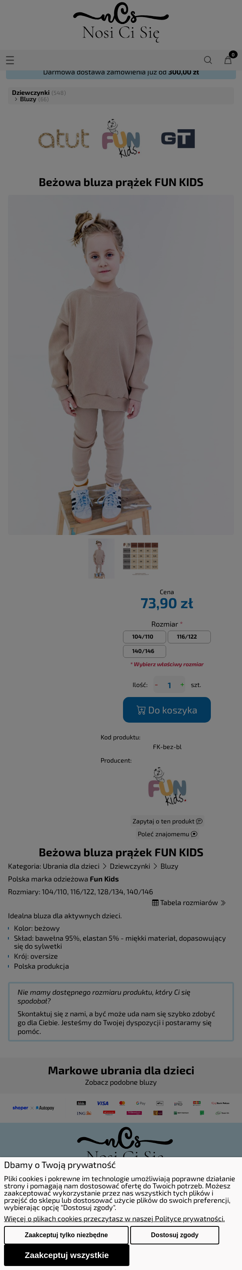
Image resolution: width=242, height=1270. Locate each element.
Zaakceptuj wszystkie (67, 1255)
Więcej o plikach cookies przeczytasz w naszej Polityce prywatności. (114, 1218)
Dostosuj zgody (174, 1235)
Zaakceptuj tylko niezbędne (66, 1235)
